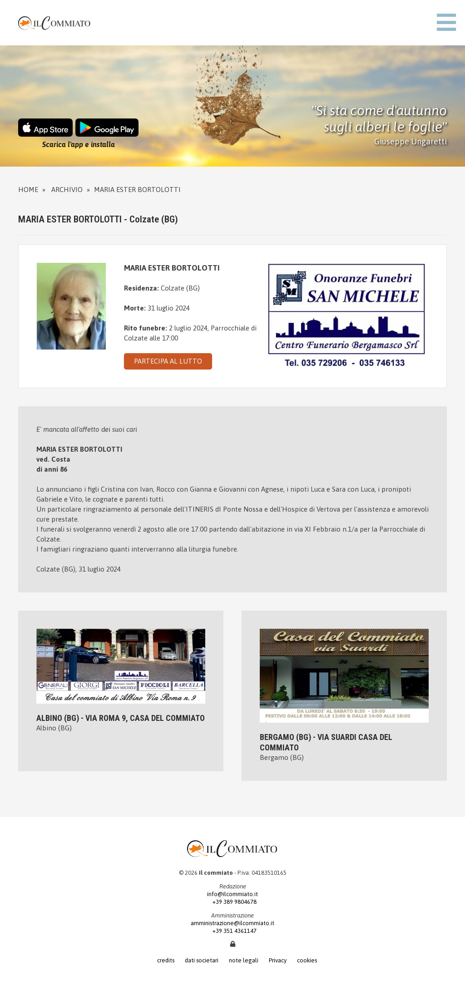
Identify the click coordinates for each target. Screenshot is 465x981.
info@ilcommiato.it (232, 894)
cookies (307, 960)
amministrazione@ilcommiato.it (232, 923)
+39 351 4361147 (233, 930)
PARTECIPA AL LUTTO (168, 361)
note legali (243, 960)
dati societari (201, 960)
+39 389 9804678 (233, 901)
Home (28, 189)
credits (165, 960)
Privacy (278, 960)
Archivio (67, 189)
